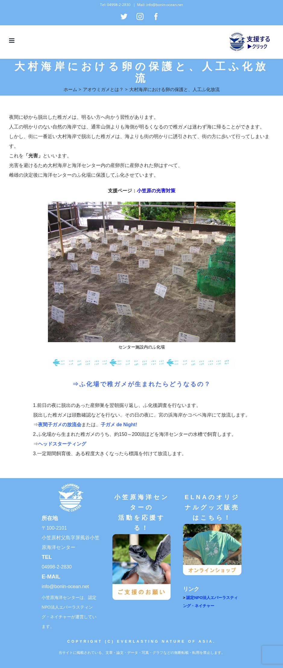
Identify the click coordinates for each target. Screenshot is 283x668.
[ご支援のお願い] (141, 536)
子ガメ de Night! (119, 424)
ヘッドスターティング (62, 443)
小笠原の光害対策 (156, 190)
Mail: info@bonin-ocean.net (160, 4)
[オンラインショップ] (212, 526)
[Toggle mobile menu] (12, 40)
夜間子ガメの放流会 (59, 424)
